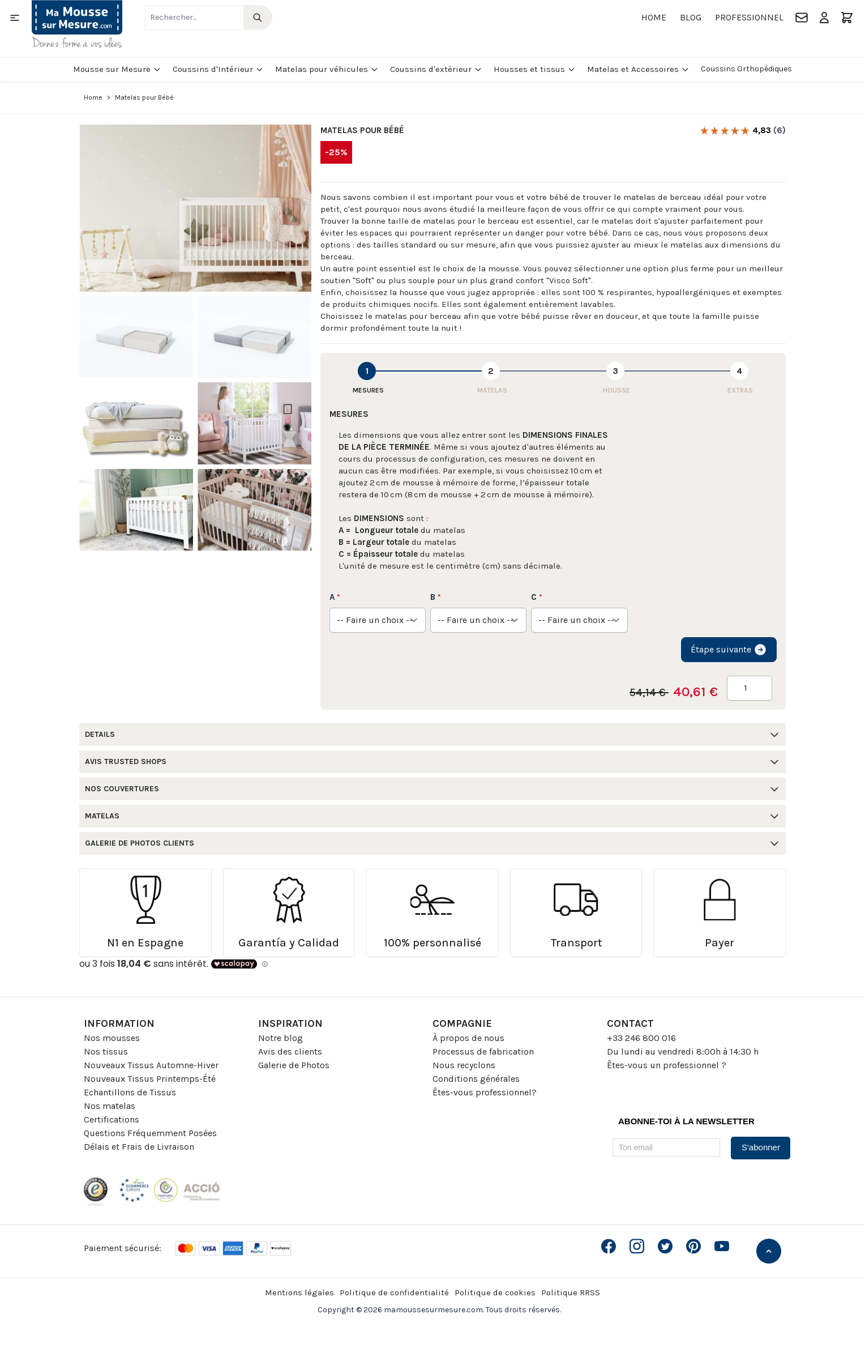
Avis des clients (290, 1051)
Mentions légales (299, 1292)
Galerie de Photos (293, 1065)
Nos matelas (109, 1105)
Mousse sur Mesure (117, 69)
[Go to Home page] (77, 24)
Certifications (111, 1119)
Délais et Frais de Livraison (139, 1146)
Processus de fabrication (483, 1051)
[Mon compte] (824, 17)
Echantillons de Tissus (130, 1092)
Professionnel (749, 17)
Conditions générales (476, 1078)
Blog (690, 17)
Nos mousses (112, 1038)
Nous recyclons (463, 1065)
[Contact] (802, 17)
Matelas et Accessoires (638, 69)
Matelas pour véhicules (327, 69)
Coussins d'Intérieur (218, 69)
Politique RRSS (570, 1292)
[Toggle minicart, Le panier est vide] (847, 17)
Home (653, 17)
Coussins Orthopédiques (746, 69)
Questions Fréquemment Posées (150, 1133)
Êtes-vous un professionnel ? (666, 1065)
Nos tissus (106, 1051)
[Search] (257, 17)
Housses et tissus (535, 69)
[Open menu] (14, 17)
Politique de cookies (495, 1292)
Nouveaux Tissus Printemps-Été (150, 1078)
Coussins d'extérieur (436, 69)
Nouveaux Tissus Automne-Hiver (151, 1065)
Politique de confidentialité (394, 1292)
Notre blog (280, 1038)
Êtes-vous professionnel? (484, 1092)
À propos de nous (468, 1038)
